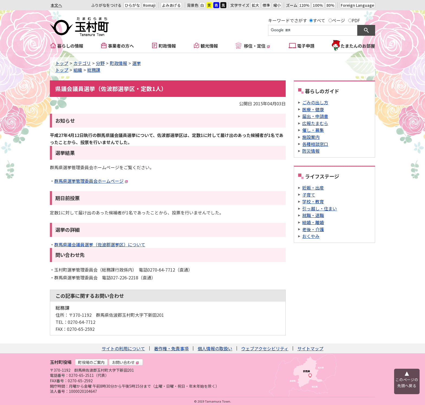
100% (318, 5)
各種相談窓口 (315, 144)
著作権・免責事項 (171, 348)
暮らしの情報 (70, 46)
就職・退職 (313, 215)
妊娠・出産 (313, 187)
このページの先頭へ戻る (406, 382)
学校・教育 (313, 201)
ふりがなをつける (106, 5)
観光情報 (209, 46)
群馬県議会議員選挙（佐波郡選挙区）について (99, 244)
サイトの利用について (123, 348)
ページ (338, 20)
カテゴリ (82, 63)
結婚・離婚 (313, 222)
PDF (356, 20)
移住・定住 (257, 46)
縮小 (277, 5)
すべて (319, 20)
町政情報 (167, 46)
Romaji (149, 5)
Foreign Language (357, 5)
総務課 (93, 70)
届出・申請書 (315, 116)
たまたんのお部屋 (357, 46)
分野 (100, 63)
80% (330, 5)
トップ (61, 63)
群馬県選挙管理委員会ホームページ (91, 181)
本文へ (56, 5)
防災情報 (311, 151)
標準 (266, 5)
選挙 (136, 63)
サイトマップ (310, 348)
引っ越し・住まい (319, 208)
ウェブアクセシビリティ (264, 348)
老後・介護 (313, 229)
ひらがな (132, 5)
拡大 (255, 5)
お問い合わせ (125, 362)
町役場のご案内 (91, 362)
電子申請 (305, 46)
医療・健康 (313, 109)
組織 (77, 70)
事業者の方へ (121, 46)
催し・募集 (313, 130)
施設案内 (311, 137)
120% (304, 5)
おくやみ (311, 236)
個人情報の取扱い (215, 348)
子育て (308, 194)
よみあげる (171, 5)
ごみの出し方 (315, 102)
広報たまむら (315, 123)
